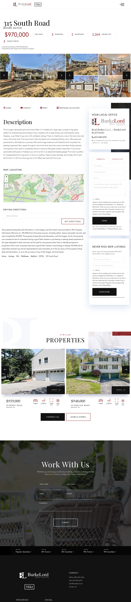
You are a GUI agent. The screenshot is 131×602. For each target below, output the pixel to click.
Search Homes (78, 418)
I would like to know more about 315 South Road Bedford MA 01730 (109, 189)
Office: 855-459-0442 (76, 579)
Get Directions (73, 216)
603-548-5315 (100, 137)
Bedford (34, 251)
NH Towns (46, 553)
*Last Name (70, 485)
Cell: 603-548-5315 (76, 582)
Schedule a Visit (117, 159)
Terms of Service (114, 229)
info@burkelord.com (76, 585)
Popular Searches (23, 553)
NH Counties (67, 553)
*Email (41, 495)
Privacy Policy (106, 214)
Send (104, 221)
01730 (41, 251)
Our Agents (104, 143)
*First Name (43, 485)
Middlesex (25, 251)
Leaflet (64, 201)
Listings (11, 251)
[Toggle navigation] (122, 4)
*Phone (69, 495)
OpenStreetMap (72, 201)
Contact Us (95, 143)
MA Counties (109, 553)
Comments (43, 504)
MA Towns (88, 553)
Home (4, 251)
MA (17, 251)
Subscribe (104, 292)
